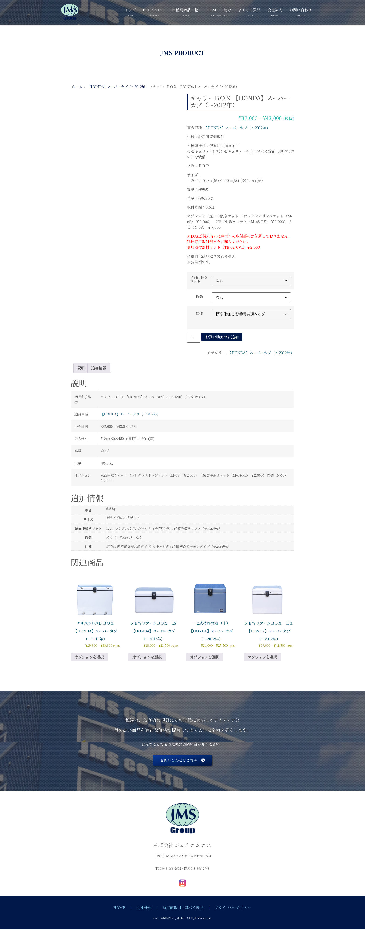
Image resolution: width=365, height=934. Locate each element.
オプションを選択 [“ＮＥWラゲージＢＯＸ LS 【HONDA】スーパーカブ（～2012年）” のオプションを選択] (147, 657)
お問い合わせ (300, 11)
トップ (130, 11)
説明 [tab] (81, 367)
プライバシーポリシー (233, 907)
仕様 (199, 313)
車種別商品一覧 (185, 11)
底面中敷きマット (198, 279)
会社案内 (274, 11)
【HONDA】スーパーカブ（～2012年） (118, 86)
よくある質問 (249, 11)
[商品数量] (193, 338)
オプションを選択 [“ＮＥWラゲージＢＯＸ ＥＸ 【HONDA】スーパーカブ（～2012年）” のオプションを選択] (262, 657)
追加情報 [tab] (98, 367)
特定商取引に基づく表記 (182, 907)
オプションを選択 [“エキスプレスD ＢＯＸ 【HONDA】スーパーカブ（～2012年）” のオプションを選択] (89, 657)
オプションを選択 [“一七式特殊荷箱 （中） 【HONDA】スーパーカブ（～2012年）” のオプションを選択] (205, 657)
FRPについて (154, 11)
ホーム (77, 86)
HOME (119, 907)
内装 (199, 296)
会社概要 (143, 907)
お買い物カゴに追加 (222, 337)
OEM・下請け (219, 11)
